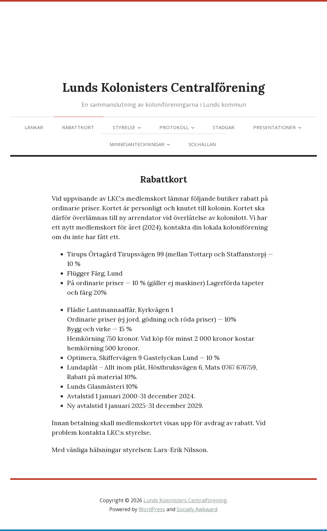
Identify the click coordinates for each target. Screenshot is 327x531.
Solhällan (202, 144)
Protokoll (174, 127)
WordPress (152, 509)
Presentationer (274, 127)
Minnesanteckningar (137, 144)
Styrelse (124, 127)
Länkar (34, 127)
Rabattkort (78, 127)
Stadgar (223, 127)
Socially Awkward (197, 509)
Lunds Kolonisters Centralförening (163, 87)
